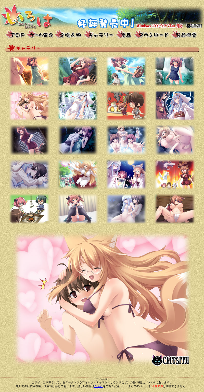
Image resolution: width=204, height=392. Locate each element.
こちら (98, 386)
